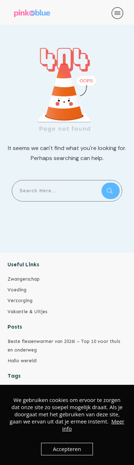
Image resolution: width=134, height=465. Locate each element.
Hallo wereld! (22, 360)
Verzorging (20, 300)
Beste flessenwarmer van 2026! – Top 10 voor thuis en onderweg (64, 345)
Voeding (17, 289)
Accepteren (67, 448)
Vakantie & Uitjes (27, 311)
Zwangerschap (24, 279)
